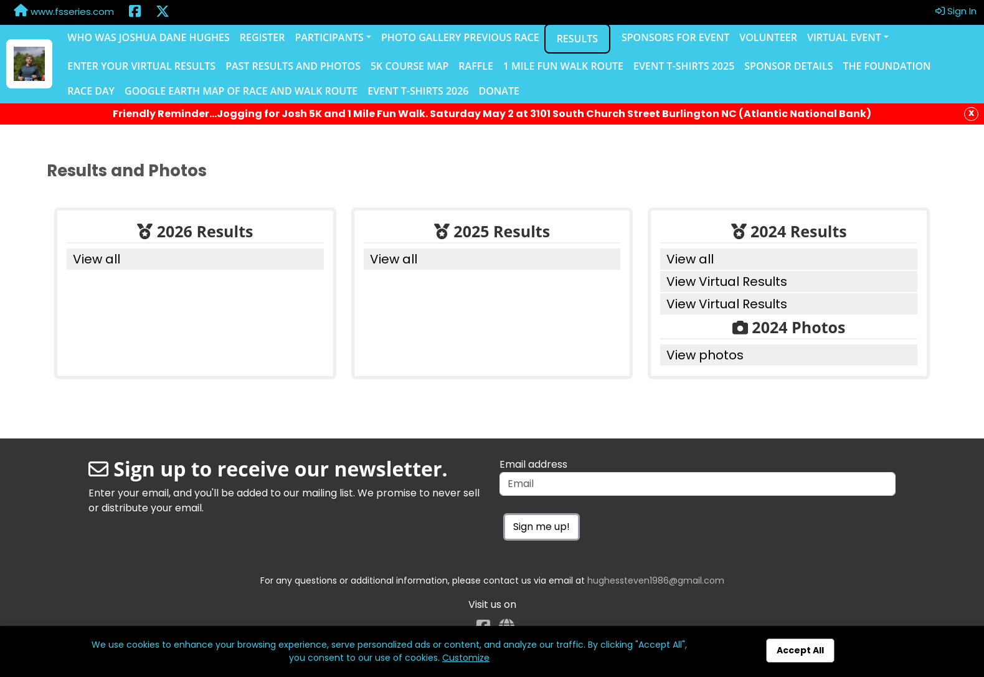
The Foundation (886, 66)
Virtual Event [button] (844, 37)
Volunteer (768, 37)
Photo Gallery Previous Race (460, 37)
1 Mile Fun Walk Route (563, 66)
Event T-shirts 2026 (417, 91)
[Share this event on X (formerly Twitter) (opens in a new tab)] (162, 12)
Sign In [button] (956, 10)
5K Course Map (409, 66)
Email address (533, 464)
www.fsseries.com (64, 11)
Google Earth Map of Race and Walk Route (241, 91)
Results (577, 38)
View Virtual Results (726, 281)
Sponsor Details (788, 66)
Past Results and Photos (293, 66)
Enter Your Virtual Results (141, 66)
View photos (705, 355)
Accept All (800, 650)
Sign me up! (541, 526)
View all (96, 259)
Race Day (91, 91)
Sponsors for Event (675, 37)
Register (262, 37)
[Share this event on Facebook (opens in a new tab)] (135, 12)
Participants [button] (329, 37)
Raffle (475, 66)
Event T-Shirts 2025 (683, 66)
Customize (466, 657)
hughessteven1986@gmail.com (655, 580)
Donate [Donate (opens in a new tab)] (498, 91)
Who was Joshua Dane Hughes (148, 37)
